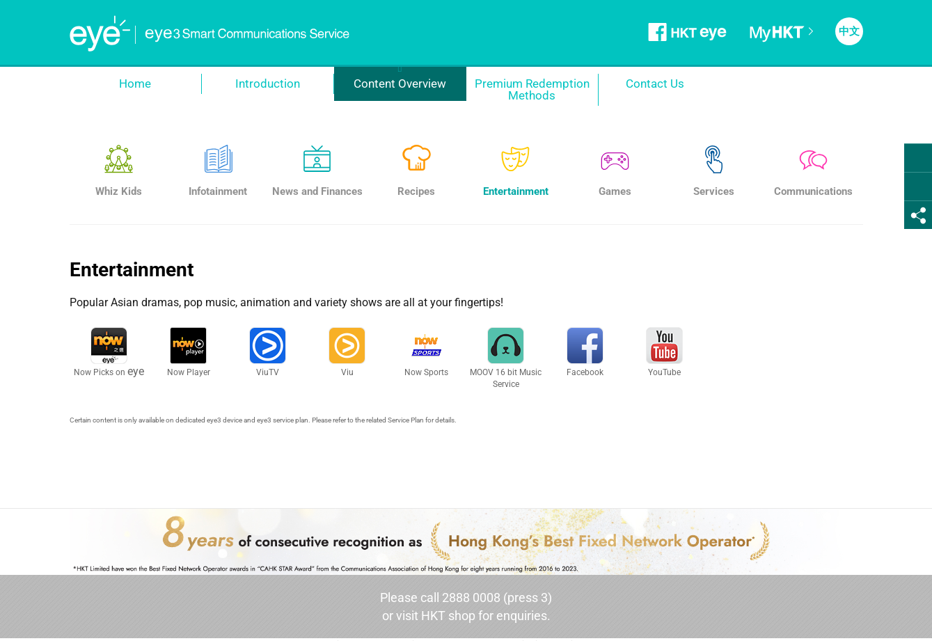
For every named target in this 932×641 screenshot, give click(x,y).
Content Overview (400, 83)
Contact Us (655, 83)
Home (135, 83)
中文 (849, 31)
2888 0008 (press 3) (497, 597)
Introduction (267, 83)
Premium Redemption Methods (532, 89)
